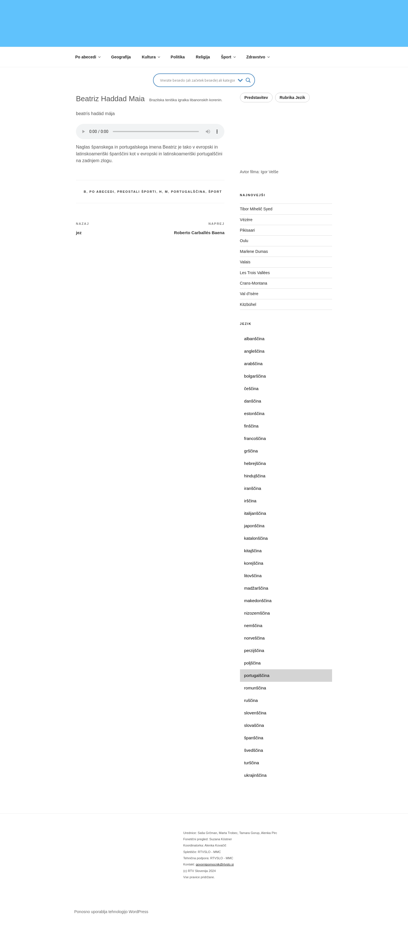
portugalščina (188, 191)
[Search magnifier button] (248, 80)
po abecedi (102, 191)
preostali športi (136, 191)
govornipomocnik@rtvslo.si (215, 864)
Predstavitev (256, 97)
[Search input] (197, 80)
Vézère (246, 219)
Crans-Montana (259, 283)
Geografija (121, 57)
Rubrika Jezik (292, 97)
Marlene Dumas (254, 251)
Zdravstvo (258, 57)
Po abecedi (88, 57)
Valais (245, 262)
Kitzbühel (248, 304)
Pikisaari (247, 230)
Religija (203, 57)
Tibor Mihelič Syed (256, 209)
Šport (229, 57)
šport (215, 191)
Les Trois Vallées (260, 272)
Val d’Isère (251, 293)
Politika (178, 57)
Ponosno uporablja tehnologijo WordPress (111, 911)
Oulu (244, 240)
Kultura (151, 57)
